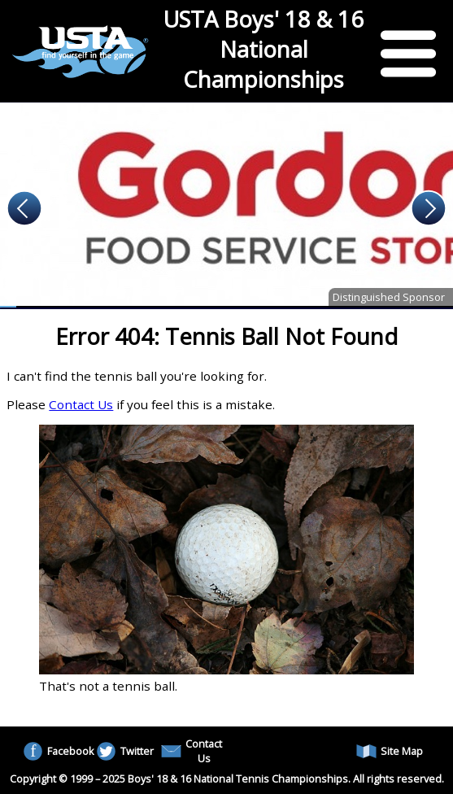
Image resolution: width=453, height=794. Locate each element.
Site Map (389, 751)
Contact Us (81, 404)
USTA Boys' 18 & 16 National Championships (263, 49)
